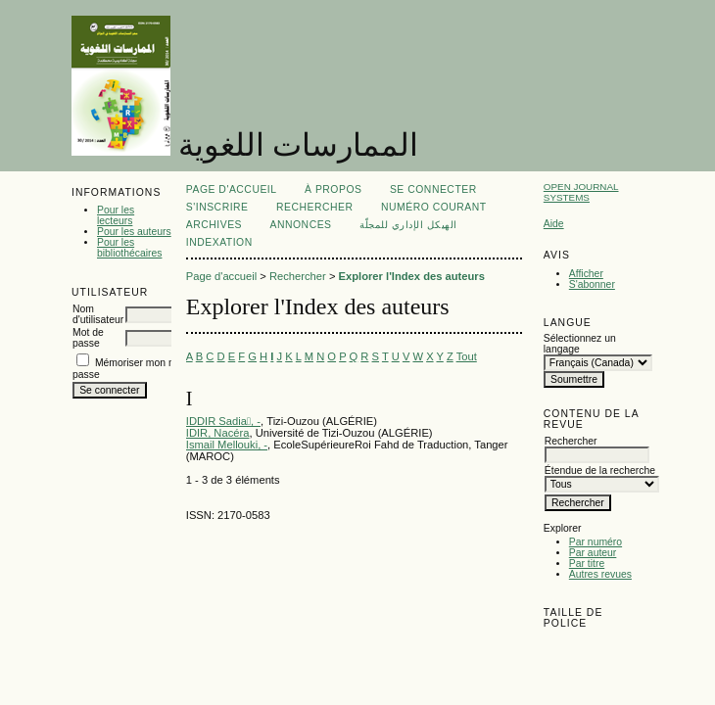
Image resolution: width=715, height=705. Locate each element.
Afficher (586, 273)
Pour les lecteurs (115, 215)
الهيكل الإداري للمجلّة (408, 224)
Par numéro (595, 542)
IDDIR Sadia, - (223, 421)
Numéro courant (434, 207)
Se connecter (433, 189)
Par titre (586, 563)
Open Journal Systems (581, 192)
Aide (554, 223)
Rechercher (315, 207)
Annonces (301, 224)
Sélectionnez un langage (580, 343)
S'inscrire (217, 207)
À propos (333, 189)
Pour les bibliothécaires (129, 247)
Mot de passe (88, 338)
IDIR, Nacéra (218, 433)
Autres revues (600, 574)
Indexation (219, 242)
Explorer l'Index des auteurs (412, 276)
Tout (466, 356)
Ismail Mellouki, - (226, 444)
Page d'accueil (231, 189)
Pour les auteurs (134, 231)
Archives (214, 224)
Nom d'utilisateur (97, 314)
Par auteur (593, 552)
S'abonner (592, 284)
